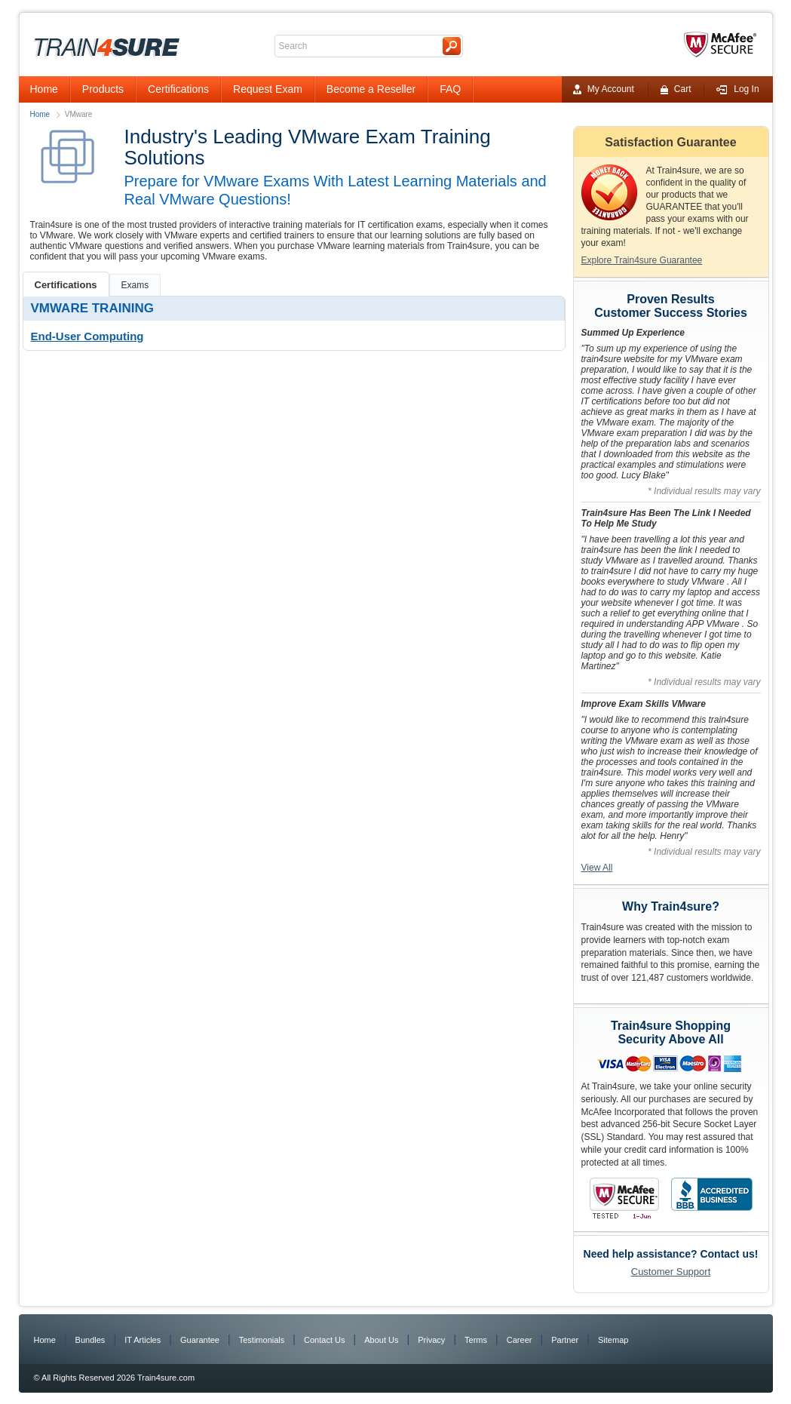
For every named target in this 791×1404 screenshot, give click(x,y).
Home (44, 89)
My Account (603, 89)
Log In (737, 89)
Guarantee (199, 1339)
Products (103, 89)
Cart (675, 89)
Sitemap (613, 1339)
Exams (135, 285)
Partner (564, 1339)
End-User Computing (87, 336)
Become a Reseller (371, 89)
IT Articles (142, 1339)
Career (519, 1339)
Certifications (178, 89)
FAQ (450, 89)
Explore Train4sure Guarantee (642, 260)
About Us (381, 1339)
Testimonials (262, 1339)
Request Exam (267, 89)
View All (597, 867)
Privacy (431, 1339)
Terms (475, 1339)
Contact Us (324, 1339)
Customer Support (671, 1271)
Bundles (90, 1339)
